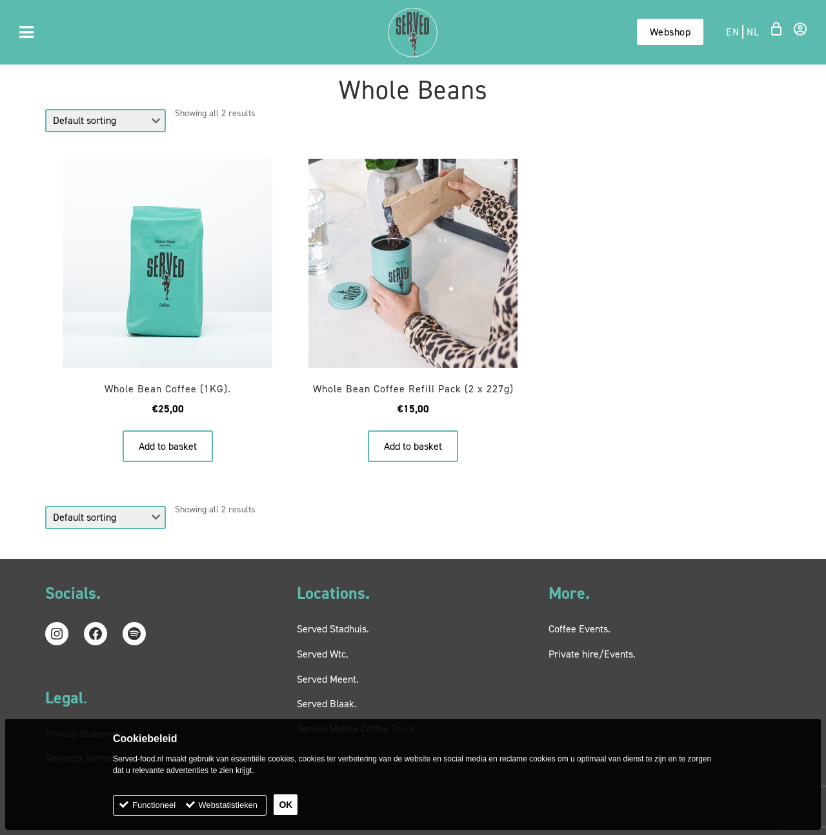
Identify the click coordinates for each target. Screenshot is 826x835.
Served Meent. (328, 679)
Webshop (670, 32)
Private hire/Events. (592, 654)
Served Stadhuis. (333, 629)
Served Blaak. (327, 703)
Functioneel (154, 805)
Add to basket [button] (168, 446)
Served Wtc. (322, 654)
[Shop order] (105, 120)
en (732, 32)
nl (753, 32)
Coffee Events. (579, 629)
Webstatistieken (228, 805)
